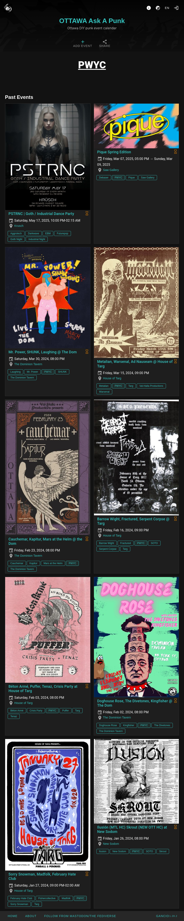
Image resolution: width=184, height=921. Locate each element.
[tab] (82, 44)
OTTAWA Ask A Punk (92, 21)
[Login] (176, 7)
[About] (148, 7)
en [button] (167, 8)
